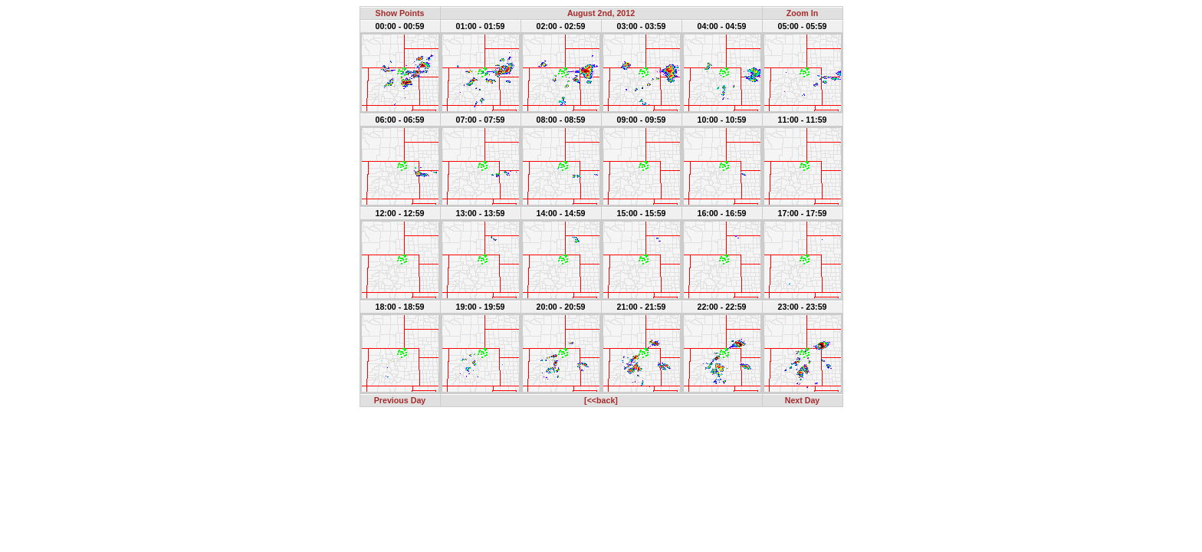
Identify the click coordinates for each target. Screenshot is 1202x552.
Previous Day (400, 400)
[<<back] (601, 400)
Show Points (400, 13)
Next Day (802, 400)
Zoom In (802, 13)
